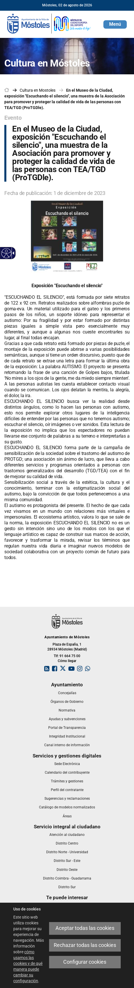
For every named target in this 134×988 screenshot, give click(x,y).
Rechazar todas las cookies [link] (85, 945)
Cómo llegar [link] (67, 661)
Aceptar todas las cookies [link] (84, 928)
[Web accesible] (6, 253)
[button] (115, 24)
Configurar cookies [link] (84, 962)
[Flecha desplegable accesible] (12, 253)
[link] (49, 23)
